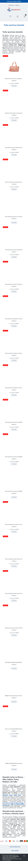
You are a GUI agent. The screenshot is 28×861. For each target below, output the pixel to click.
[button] (3, 16)
